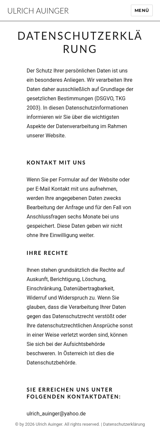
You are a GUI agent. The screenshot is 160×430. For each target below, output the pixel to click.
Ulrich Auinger (38, 10)
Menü (142, 10)
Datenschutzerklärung (124, 424)
